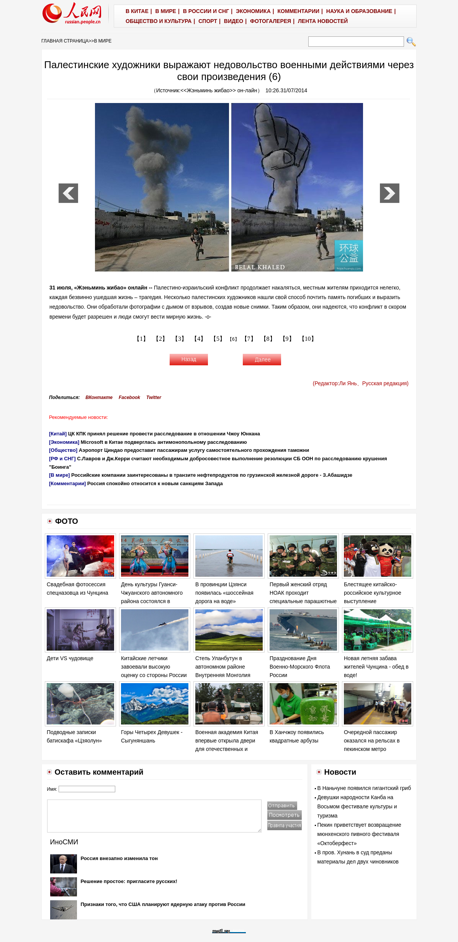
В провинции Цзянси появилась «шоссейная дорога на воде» (224, 592)
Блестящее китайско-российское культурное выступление (372, 592)
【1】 (141, 338)
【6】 (233, 339)
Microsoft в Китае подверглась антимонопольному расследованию (164, 442)
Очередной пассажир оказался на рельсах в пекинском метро (372, 740)
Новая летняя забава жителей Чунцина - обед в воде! (376, 666)
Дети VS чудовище (70, 658)
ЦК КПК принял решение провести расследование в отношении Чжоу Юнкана (164, 434)
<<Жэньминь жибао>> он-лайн (218, 90)
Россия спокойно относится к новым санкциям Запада (155, 483)
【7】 (249, 338)
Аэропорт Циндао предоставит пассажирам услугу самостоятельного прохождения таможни (194, 450)
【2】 (160, 338)
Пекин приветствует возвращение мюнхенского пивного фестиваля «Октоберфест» (359, 834)
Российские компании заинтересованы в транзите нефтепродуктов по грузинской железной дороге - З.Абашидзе (211, 475)
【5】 (218, 338)
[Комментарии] (67, 483)
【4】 (198, 338)
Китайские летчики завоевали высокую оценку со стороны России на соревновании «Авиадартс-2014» (154, 674)
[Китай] (58, 434)
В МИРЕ (102, 41)
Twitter (153, 397)
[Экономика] (64, 442)
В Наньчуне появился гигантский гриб (364, 788)
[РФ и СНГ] (62, 458)
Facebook (129, 397)
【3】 (179, 338)
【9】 (287, 338)
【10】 (308, 338)
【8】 (268, 338)
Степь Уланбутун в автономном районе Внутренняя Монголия (222, 666)
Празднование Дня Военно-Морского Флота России (300, 666)
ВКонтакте (99, 397)
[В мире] (59, 475)
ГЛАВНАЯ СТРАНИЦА (64, 41)
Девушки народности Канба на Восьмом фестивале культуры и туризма (357, 806)
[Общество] (63, 450)
